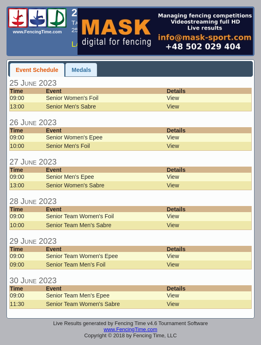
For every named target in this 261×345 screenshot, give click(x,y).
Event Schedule (37, 70)
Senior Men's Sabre (71, 106)
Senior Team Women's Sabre (83, 304)
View (173, 98)
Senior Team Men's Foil (75, 264)
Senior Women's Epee (74, 137)
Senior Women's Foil (72, 98)
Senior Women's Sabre (75, 185)
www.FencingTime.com (130, 329)
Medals (81, 70)
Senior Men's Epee (70, 177)
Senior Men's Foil (68, 146)
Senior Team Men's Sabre (78, 225)
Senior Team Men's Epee (78, 295)
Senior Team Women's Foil (80, 216)
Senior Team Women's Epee (82, 256)
